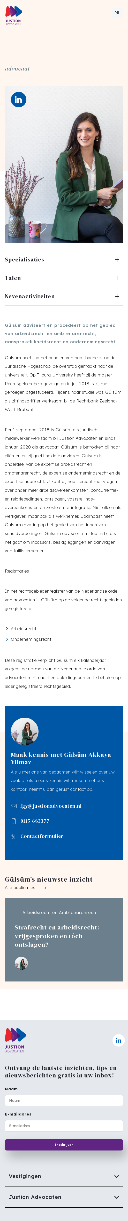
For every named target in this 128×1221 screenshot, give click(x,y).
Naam (11, 1088)
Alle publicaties (20, 887)
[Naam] (64, 1100)
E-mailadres (18, 1114)
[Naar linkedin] (118, 1040)
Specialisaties (24, 259)
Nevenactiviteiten (30, 296)
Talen (13, 278)
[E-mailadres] (64, 1125)
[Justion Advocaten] (64, 1197)
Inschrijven (64, 1145)
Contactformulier (42, 836)
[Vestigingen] (64, 1176)
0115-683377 (34, 821)
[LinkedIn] (18, 99)
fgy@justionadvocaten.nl (51, 806)
